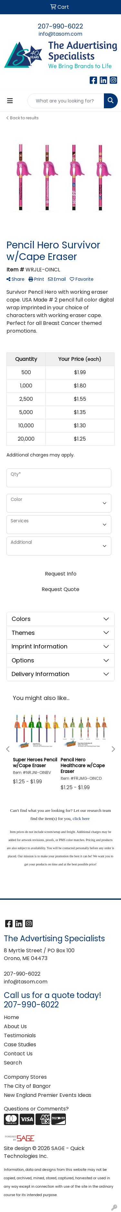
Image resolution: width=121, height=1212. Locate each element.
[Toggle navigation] (10, 100)
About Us (15, 1026)
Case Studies (20, 1044)
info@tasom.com (60, 34)
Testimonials (20, 1035)
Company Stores (25, 1077)
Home (11, 1017)
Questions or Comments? (36, 1108)
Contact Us (18, 1053)
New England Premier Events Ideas (47, 1095)
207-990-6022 (60, 26)
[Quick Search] (65, 100)
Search (13, 1062)
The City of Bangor (27, 1086)
